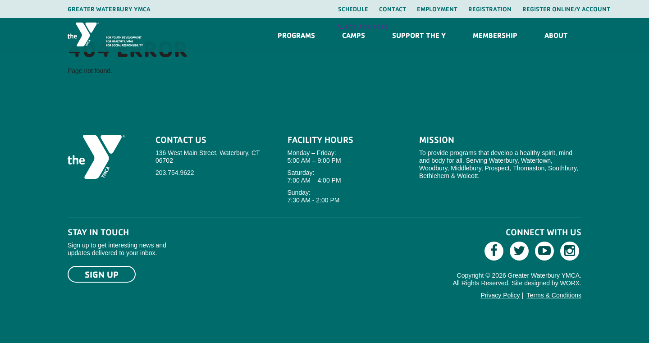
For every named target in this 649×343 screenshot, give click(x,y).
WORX (570, 283)
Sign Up (102, 274)
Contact (392, 9)
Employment (437, 9)
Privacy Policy (500, 295)
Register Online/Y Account (566, 9)
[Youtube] (544, 251)
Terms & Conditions (554, 295)
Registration (490, 9)
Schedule (353, 9)
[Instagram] (569, 251)
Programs (296, 35)
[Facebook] (493, 251)
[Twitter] (519, 251)
